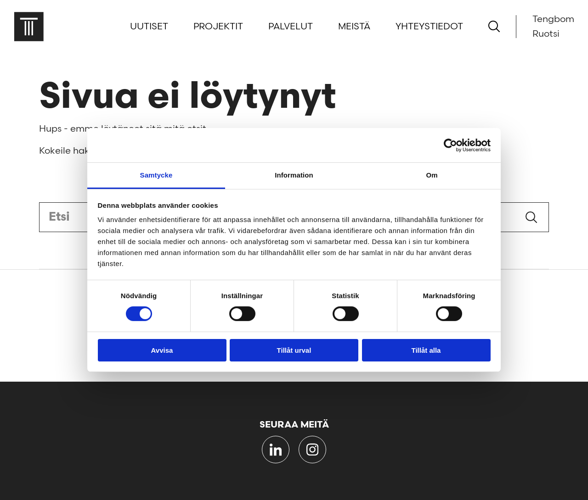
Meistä (354, 26)
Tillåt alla (426, 350)
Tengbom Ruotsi (553, 26)
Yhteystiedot (429, 26)
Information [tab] (294, 175)
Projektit (218, 26)
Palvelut (290, 26)
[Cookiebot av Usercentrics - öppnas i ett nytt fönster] (450, 145)
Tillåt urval (294, 350)
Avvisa (162, 350)
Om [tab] (431, 175)
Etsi (531, 217)
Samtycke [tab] (156, 175)
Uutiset (149, 26)
